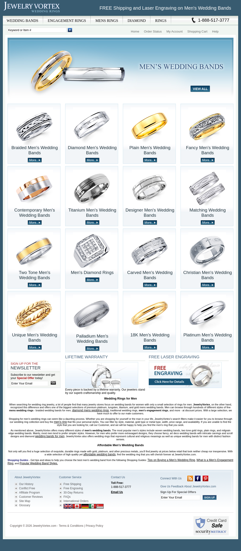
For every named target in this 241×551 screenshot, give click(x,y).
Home (135, 31)
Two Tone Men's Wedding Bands (34, 275)
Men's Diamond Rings (92, 272)
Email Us (117, 492)
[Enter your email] (29, 383)
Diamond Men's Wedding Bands (92, 150)
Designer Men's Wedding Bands (149, 213)
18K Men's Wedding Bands (149, 337)
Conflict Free (27, 488)
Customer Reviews (31, 496)
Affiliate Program (29, 492)
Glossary (24, 505)
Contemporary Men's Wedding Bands (34, 213)
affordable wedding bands (99, 454)
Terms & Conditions (71, 525)
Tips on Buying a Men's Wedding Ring (171, 460)
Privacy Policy (94, 525)
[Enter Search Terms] (37, 30)
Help (215, 31)
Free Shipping (72, 484)
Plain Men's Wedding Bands (149, 150)
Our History (26, 484)
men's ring (60, 422)
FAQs (67, 496)
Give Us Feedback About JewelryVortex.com (188, 486)
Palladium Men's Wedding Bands (92, 339)
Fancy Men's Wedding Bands (207, 150)
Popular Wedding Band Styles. (39, 463)
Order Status (153, 31)
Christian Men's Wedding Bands (207, 275)
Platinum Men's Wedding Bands (207, 337)
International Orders (76, 501)
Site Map (24, 501)
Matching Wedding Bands (207, 213)
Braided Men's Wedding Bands (34, 150)
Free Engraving (73, 488)
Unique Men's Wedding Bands (34, 337)
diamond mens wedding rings (90, 410)
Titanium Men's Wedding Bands (92, 213)
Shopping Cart (197, 31)
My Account (174, 31)
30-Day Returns (73, 492)
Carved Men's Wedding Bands (150, 275)
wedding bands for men (49, 436)
